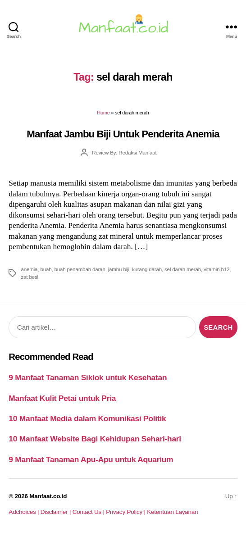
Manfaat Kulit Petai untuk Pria (62, 398)
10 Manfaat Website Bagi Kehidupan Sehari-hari (95, 438)
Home (103, 112)
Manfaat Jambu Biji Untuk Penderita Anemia (123, 134)
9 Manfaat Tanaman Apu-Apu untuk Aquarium (91, 459)
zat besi (29, 277)
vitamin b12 (216, 269)
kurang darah (147, 269)
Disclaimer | (57, 512)
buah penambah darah (80, 269)
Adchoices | (24, 512)
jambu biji (118, 269)
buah (45, 269)
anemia (29, 269)
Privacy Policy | (126, 512)
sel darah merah (182, 269)
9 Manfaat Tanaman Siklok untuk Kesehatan (88, 377)
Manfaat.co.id (48, 496)
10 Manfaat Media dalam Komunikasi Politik (87, 418)
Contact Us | (89, 512)
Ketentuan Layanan (172, 512)
